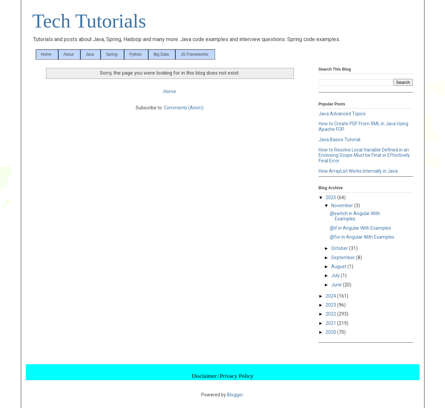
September (343, 257)
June (337, 284)
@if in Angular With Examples (360, 228)
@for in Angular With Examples (362, 237)
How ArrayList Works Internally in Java (358, 171)
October (340, 248)
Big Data (161, 54)
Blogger (235, 394)
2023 (331, 305)
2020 (331, 332)
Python (135, 54)
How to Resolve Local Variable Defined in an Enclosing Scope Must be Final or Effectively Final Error (364, 155)
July (336, 275)
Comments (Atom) (183, 107)
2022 (331, 314)
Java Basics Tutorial (339, 139)
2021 (331, 323)
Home (46, 54)
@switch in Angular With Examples (355, 216)
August (339, 266)
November (342, 205)
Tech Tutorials (89, 21)
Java (90, 54)
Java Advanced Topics (342, 113)
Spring (111, 54)
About (69, 54)
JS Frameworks (194, 54)
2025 (331, 197)
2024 (331, 296)
